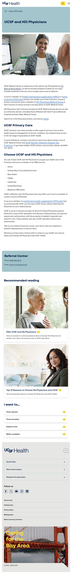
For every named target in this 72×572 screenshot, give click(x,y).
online (46, 119)
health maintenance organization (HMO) (41, 96)
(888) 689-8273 (15, 260)
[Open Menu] (69, 3)
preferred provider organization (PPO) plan (43, 201)
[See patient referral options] (36, 434)
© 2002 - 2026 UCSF (11, 565)
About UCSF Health (15, 11)
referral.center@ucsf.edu (18, 265)
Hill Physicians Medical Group (49, 102)
